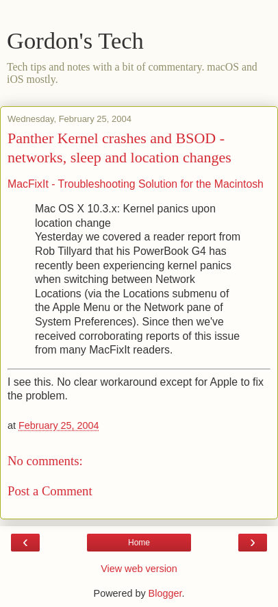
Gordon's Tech (75, 40)
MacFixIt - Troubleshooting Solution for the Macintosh (136, 184)
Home (139, 542)
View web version (139, 568)
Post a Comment (50, 491)
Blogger (165, 593)
